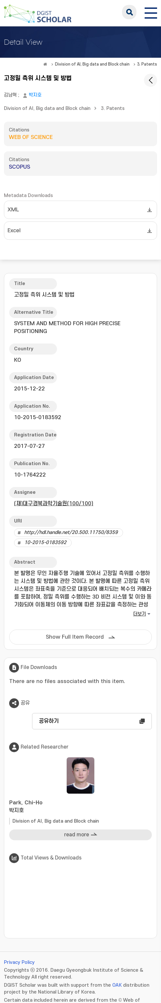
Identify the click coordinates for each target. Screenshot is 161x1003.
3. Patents (147, 64)
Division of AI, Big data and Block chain (92, 64)
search (129, 12)
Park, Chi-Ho (80, 807)
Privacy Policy (19, 962)
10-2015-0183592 (45, 542)
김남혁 (10, 95)
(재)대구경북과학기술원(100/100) (53, 504)
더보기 (139, 614)
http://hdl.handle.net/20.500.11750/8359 (71, 532)
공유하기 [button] (49, 721)
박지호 (35, 95)
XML (13, 210)
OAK (117, 985)
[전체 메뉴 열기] (151, 12)
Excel (14, 231)
